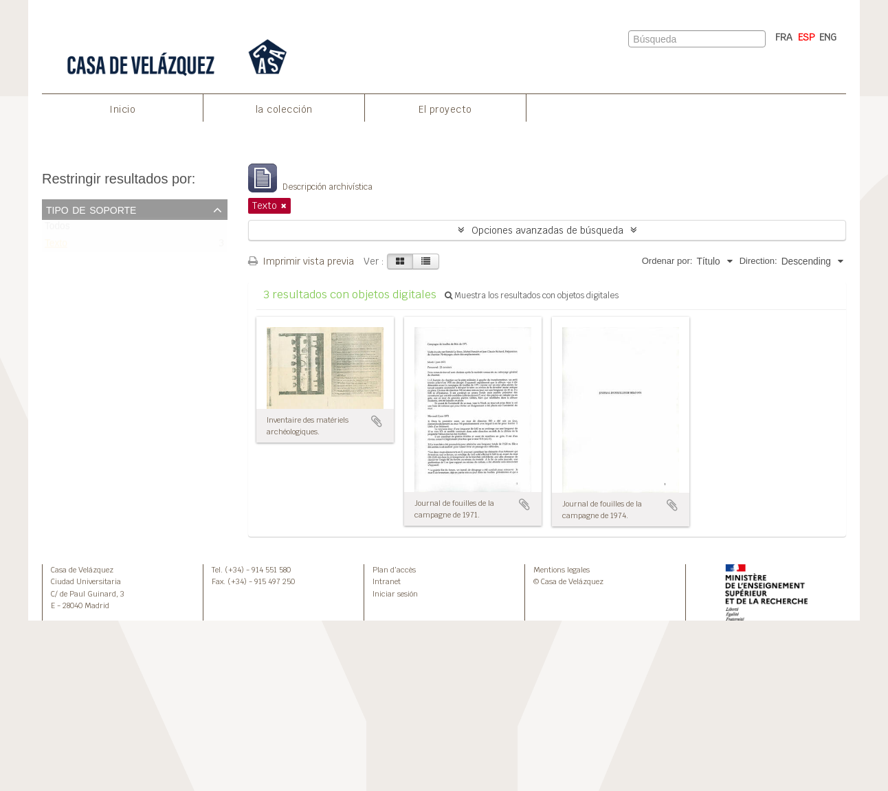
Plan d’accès (394, 570)
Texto (56, 246)
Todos (57, 229)
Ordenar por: (667, 261)
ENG (827, 37)
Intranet (387, 581)
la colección (284, 109)
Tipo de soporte (91, 208)
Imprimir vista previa (301, 261)
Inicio (122, 109)
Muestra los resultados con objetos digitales (532, 295)
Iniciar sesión (395, 594)
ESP (806, 37)
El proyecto (445, 109)
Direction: (758, 261)
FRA (783, 37)
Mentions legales (561, 570)
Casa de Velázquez (82, 570)
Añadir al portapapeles (377, 421)
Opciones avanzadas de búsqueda (547, 230)
